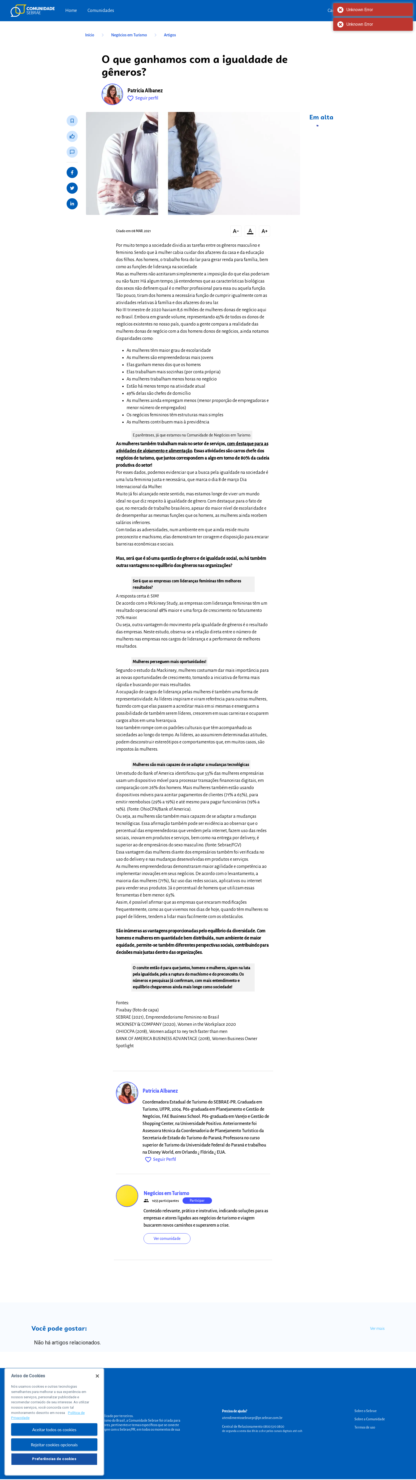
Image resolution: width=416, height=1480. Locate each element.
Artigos (170, 35)
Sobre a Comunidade (369, 1419)
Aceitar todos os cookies (54, 1440)
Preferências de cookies (54, 1470)
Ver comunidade (167, 1238)
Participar (197, 1200)
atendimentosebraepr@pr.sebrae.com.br (252, 1418)
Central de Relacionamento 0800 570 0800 (253, 1427)
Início (95, 35)
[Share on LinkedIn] (72, 203)
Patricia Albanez (145, 90)
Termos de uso (364, 1427)
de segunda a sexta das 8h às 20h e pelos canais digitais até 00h (262, 1431)
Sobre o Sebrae (365, 1411)
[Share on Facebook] (72, 172)
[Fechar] (97, 1387)
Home (71, 10)
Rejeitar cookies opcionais (54, 1455)
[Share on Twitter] (72, 188)
